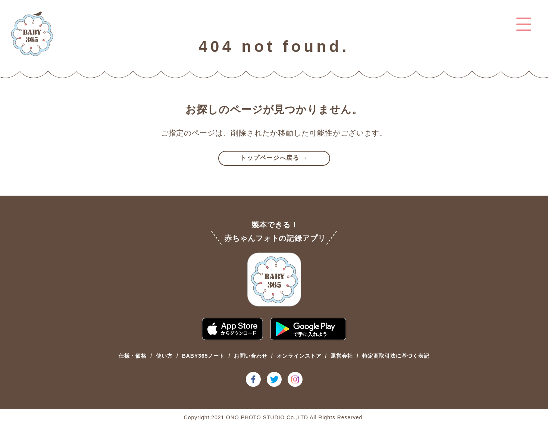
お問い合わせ (250, 356)
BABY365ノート (203, 356)
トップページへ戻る (269, 158)
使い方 (164, 356)
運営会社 (342, 356)
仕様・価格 (133, 356)
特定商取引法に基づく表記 (395, 356)
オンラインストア (299, 356)
